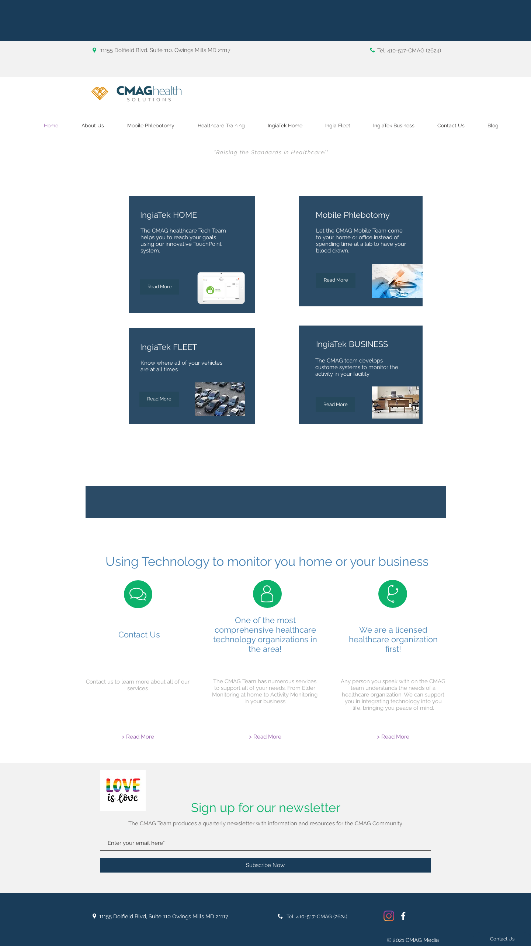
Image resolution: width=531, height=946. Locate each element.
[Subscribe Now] (265, 865)
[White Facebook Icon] (403, 916)
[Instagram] (389, 916)
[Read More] (159, 399)
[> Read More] (138, 737)
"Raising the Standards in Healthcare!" (271, 152)
